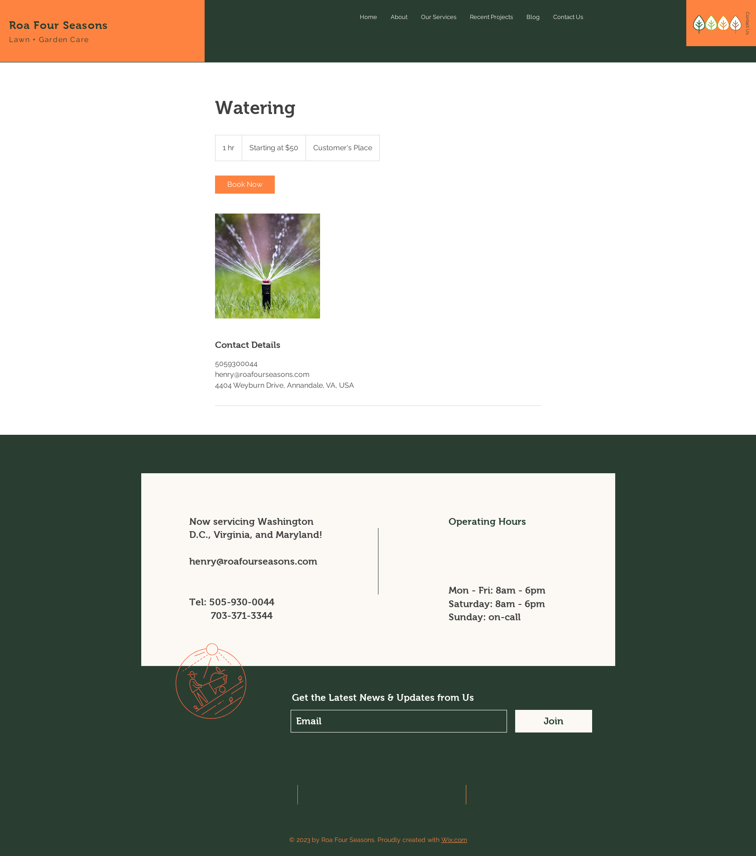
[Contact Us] (747, 23)
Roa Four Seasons (58, 25)
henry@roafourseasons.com (253, 561)
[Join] (553, 721)
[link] (245, 185)
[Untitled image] (267, 266)
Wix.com (454, 839)
